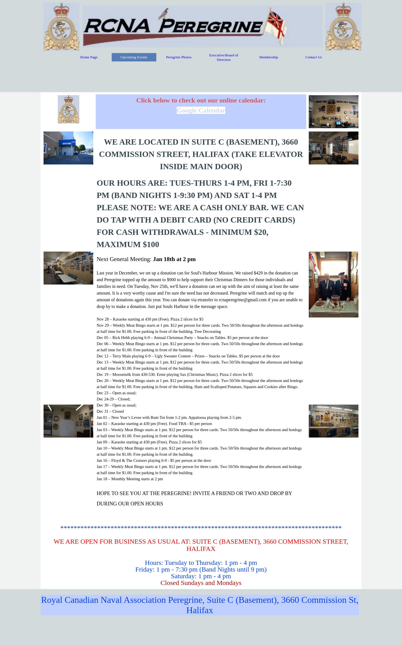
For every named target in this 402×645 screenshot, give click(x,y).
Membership (268, 57)
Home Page (89, 57)
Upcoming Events (134, 57)
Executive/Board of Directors (223, 57)
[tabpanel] (201, 111)
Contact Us (313, 57)
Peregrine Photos (179, 57)
